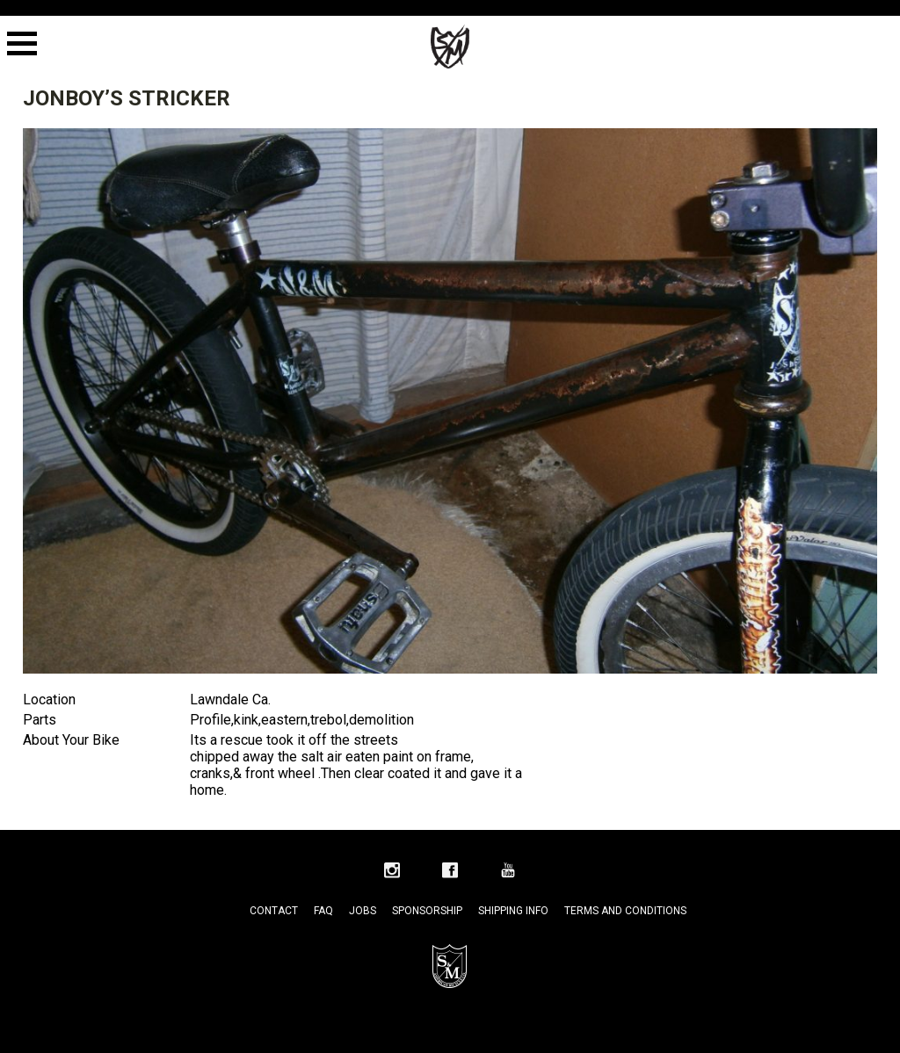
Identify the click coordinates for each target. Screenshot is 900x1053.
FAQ (323, 911)
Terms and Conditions (625, 911)
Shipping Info (513, 911)
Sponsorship (427, 911)
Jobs (362, 911)
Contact (274, 911)
